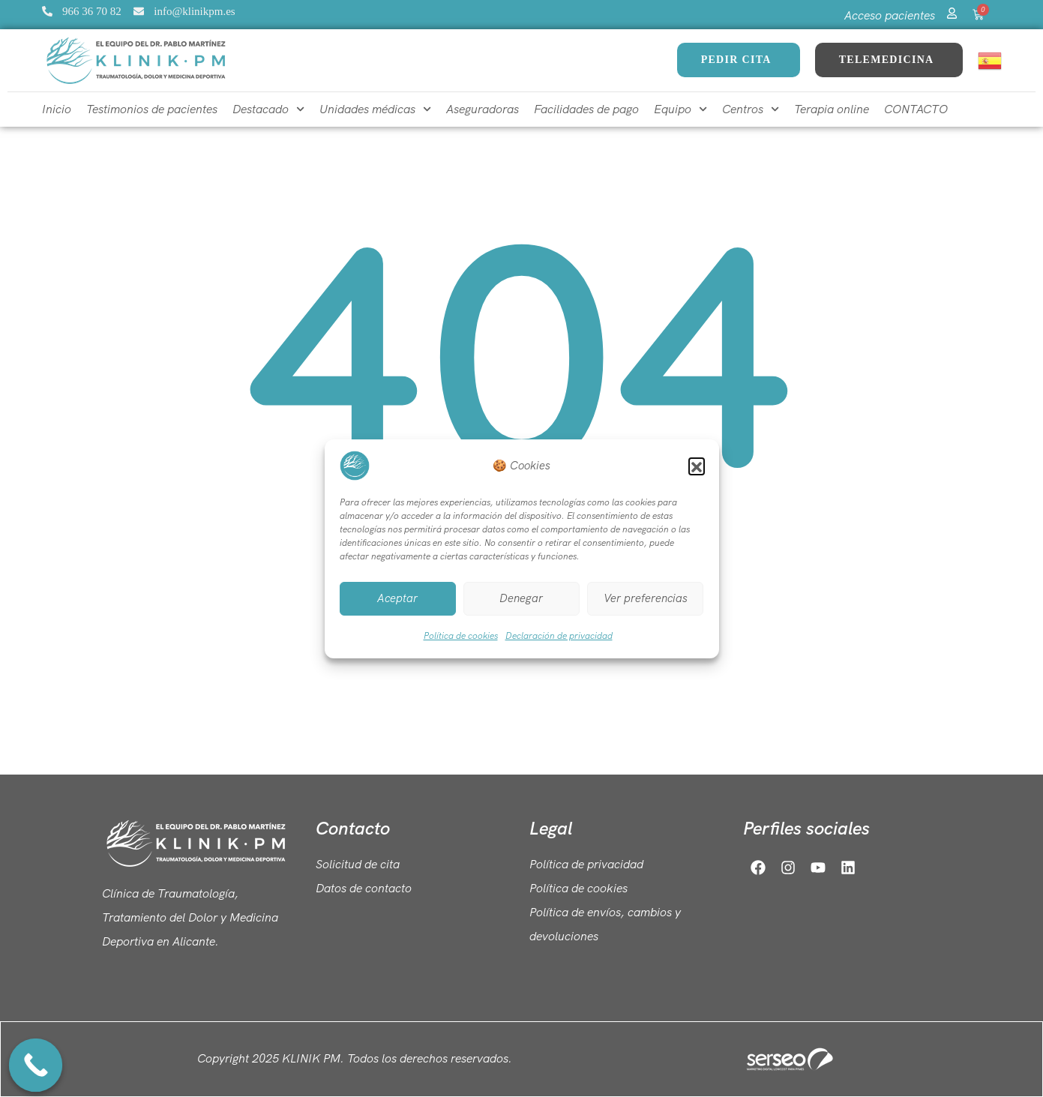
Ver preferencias (646, 598)
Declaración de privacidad (559, 636)
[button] (696, 465)
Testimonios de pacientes (151, 109)
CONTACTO (916, 109)
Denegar (521, 598)
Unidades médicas (375, 109)
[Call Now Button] (36, 1066)
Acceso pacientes (889, 15)
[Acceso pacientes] (952, 11)
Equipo (680, 109)
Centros (750, 109)
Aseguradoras (482, 109)
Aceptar (397, 598)
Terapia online (831, 109)
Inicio (56, 109)
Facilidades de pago (586, 109)
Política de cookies (461, 636)
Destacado (268, 109)
